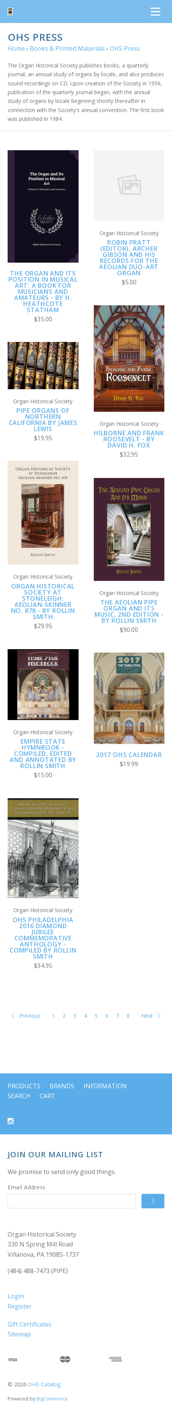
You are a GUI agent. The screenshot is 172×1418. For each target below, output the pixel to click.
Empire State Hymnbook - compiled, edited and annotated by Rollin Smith (43, 753)
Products (24, 1086)
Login (16, 1296)
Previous (25, 1015)
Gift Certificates (29, 1324)
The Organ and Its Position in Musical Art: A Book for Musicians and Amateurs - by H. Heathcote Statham (43, 291)
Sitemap (19, 1334)
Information (105, 1086)
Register (20, 1306)
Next (151, 1015)
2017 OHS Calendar (129, 755)
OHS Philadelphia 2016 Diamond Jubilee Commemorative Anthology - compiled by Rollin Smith (43, 938)
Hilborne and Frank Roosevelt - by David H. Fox (129, 439)
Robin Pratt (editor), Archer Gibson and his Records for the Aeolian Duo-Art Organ (129, 257)
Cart (47, 1096)
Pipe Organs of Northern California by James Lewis (43, 419)
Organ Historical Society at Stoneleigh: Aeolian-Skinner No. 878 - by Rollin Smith (43, 601)
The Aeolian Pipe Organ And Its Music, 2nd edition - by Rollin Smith (129, 611)
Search (19, 1096)
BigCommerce (52, 1398)
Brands (62, 1086)
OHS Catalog (44, 1384)
